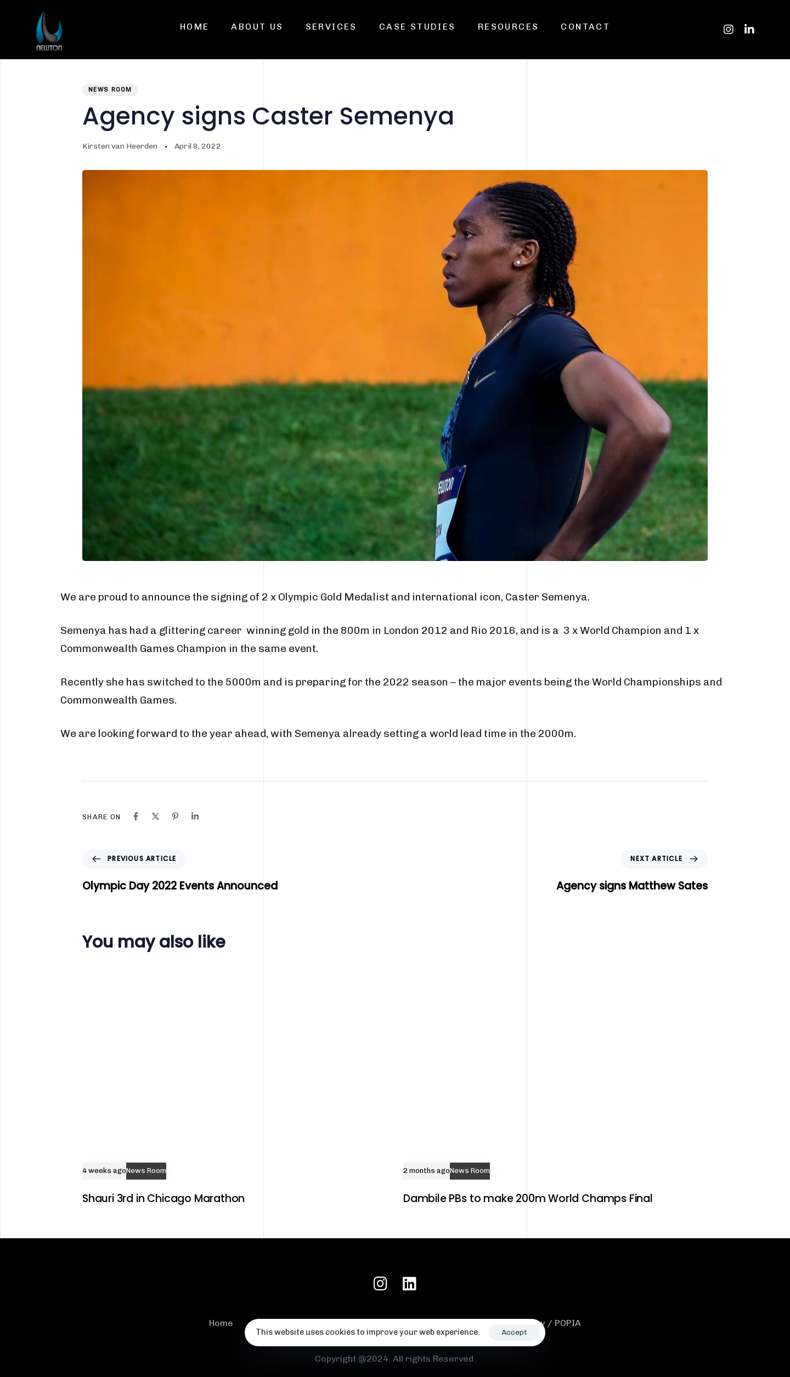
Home (195, 26)
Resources (508, 26)
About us (257, 26)
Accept (514, 1332)
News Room (110, 89)
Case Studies (417, 26)
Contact (585, 26)
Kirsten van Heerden (119, 146)
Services (331, 26)
